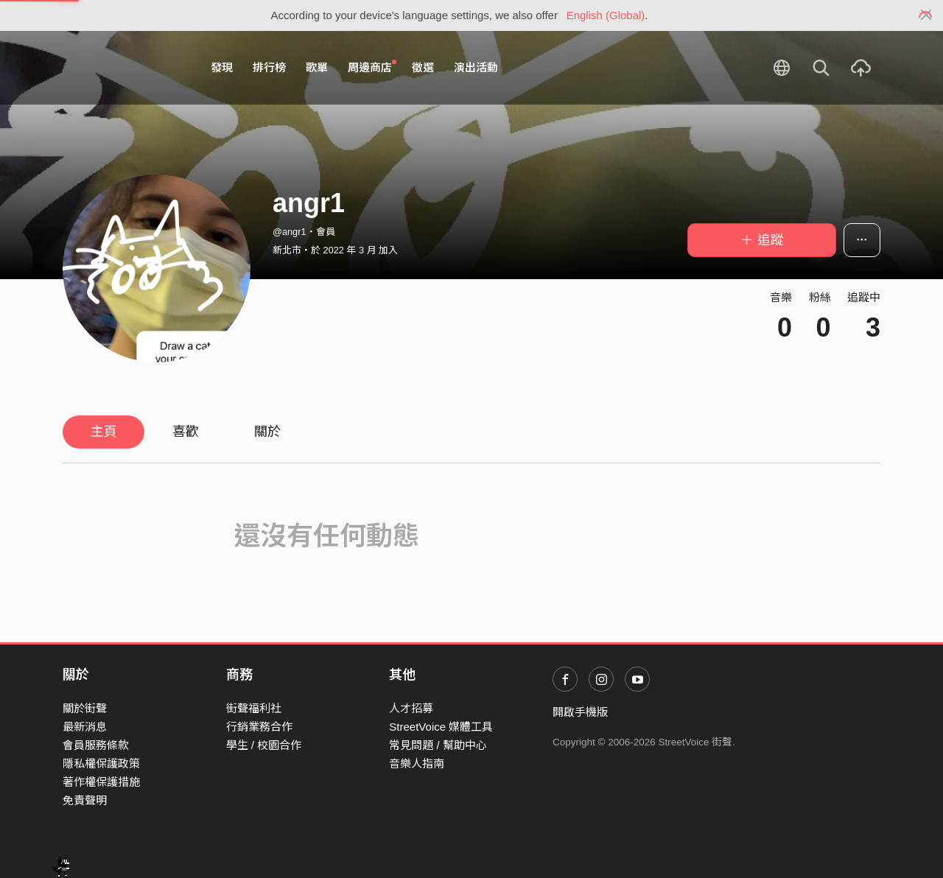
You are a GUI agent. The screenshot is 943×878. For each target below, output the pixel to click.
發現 (222, 67)
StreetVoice (123, 67)
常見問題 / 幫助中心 (438, 745)
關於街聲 (85, 708)
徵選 (423, 67)
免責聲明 (85, 800)
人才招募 (411, 708)
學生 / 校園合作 (264, 745)
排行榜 (269, 67)
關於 (267, 431)
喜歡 (185, 431)
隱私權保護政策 (101, 763)
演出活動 (476, 67)
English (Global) (606, 15)
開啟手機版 (580, 712)
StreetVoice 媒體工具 (441, 726)
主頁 (104, 431)
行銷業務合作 (259, 726)
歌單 (317, 67)
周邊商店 (372, 67)
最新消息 (85, 726)
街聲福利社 (253, 708)
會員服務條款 (96, 745)
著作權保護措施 (101, 782)
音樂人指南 (416, 763)
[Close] (926, 15)
